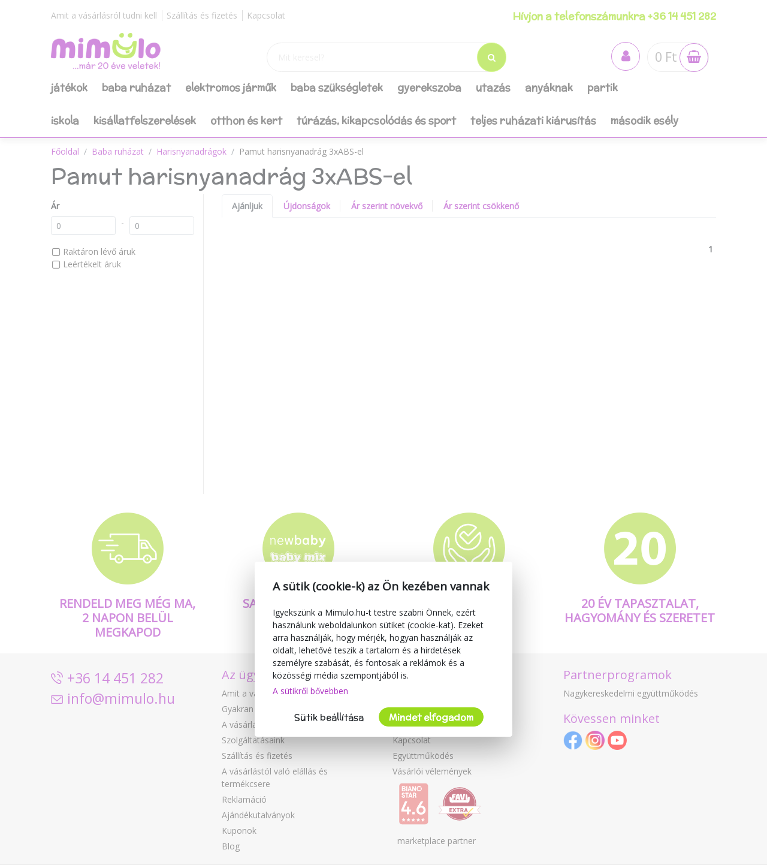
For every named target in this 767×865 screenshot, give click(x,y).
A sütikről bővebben (310, 691)
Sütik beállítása (329, 717)
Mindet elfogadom (431, 717)
